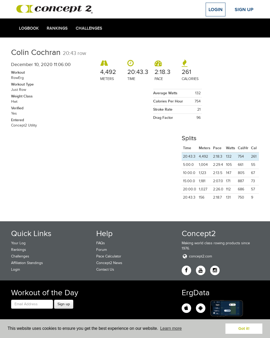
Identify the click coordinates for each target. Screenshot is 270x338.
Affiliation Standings (27, 263)
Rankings (57, 28)
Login (216, 9)
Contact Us (105, 269)
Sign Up (244, 9)
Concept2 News (109, 263)
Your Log (18, 243)
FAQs (100, 243)
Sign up (63, 304)
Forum (101, 250)
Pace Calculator (108, 256)
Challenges (89, 28)
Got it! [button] (243, 328)
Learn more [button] (171, 328)
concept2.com (197, 256)
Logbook (29, 28)
